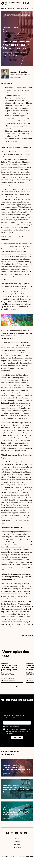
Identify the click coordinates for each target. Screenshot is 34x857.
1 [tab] (16, 686)
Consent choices (17, 853)
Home (4, 14)
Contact (17, 850)
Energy (11, 8)
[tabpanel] (13, 672)
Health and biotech (22, 8)
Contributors (17, 844)
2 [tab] (17, 686)
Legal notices (17, 847)
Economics (13, 14)
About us (17, 838)
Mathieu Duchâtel (18, 72)
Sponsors (17, 841)
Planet (3, 8)
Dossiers (8, 14)
